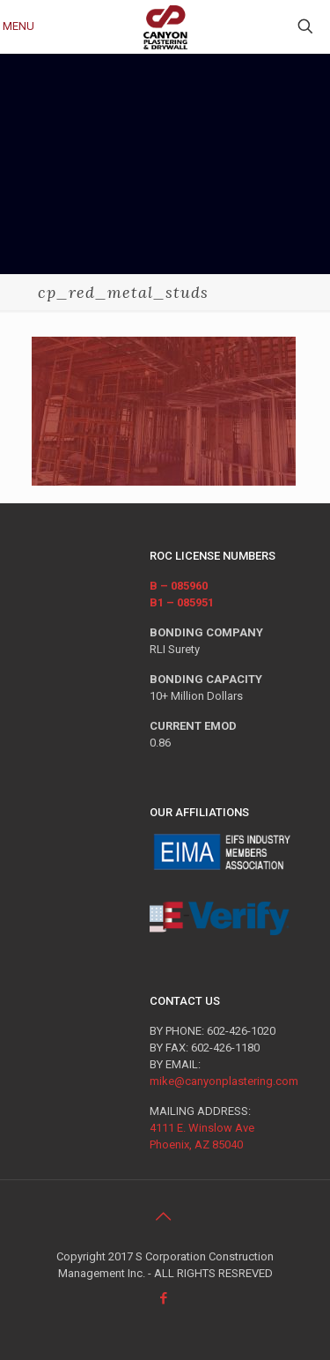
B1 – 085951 (182, 602)
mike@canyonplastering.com (224, 1081)
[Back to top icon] (165, 1216)
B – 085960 (179, 585)
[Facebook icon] (165, 1298)
